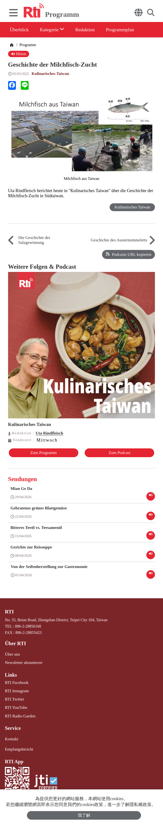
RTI (9, 611)
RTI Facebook (16, 681)
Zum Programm (43, 452)
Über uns (12, 653)
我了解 (84, 815)
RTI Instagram (16, 689)
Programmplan (125, 29)
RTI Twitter (14, 697)
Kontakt (11, 736)
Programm (27, 45)
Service (12, 725)
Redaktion (89, 29)
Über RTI (15, 642)
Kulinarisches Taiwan (51, 73)
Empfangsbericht (18, 746)
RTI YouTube (15, 705)
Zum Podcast (120, 452)
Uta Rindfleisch (49, 433)
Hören (18, 54)
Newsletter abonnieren (22, 661)
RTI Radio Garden (19, 713)
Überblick (19, 29)
